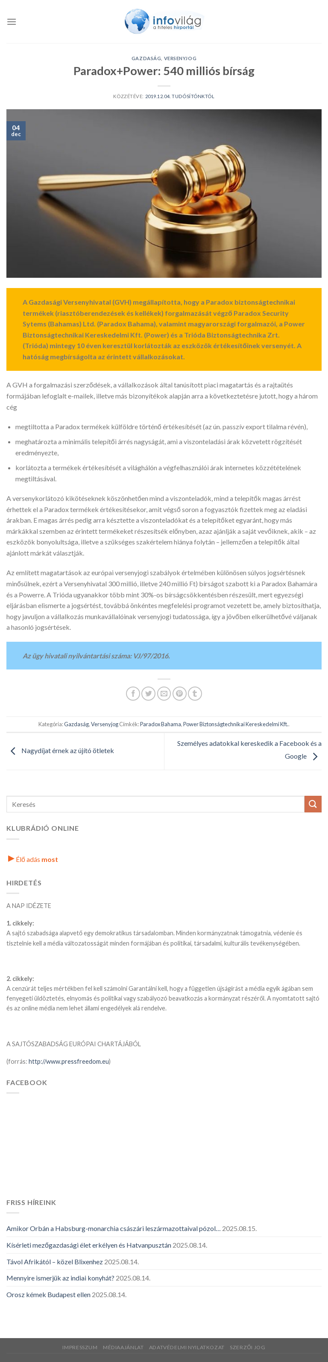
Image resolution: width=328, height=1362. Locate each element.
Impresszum (79, 1347)
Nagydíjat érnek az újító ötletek (60, 750)
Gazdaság (146, 58)
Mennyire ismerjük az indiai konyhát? (60, 1278)
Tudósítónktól (193, 96)
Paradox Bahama (160, 724)
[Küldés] (313, 804)
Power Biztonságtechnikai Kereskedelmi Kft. (235, 724)
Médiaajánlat (123, 1347)
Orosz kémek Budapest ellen (48, 1294)
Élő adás (33, 859)
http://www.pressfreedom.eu (69, 1061)
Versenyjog (180, 58)
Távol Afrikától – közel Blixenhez (54, 1261)
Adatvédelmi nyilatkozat (187, 1347)
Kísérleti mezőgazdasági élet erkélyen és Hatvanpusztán (88, 1245)
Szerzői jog (247, 1347)
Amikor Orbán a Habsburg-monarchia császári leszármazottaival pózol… (113, 1228)
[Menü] (11, 21)
